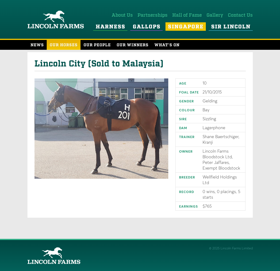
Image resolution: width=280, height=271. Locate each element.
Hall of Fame (187, 15)
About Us (122, 15)
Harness (110, 27)
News (37, 45)
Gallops (147, 27)
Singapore (186, 27)
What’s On (167, 45)
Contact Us (240, 15)
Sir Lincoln (231, 27)
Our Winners (133, 45)
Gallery (215, 15)
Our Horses (64, 45)
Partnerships (153, 15)
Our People (97, 45)
